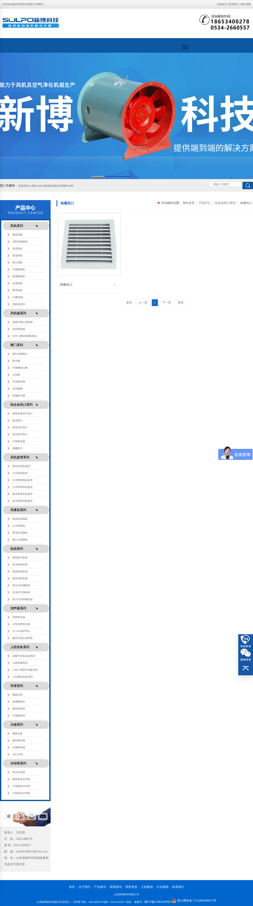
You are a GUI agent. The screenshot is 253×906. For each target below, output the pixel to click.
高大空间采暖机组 (22, 599)
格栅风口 (17, 448)
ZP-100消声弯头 (21, 631)
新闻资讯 (116, 887)
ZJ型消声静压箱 (21, 624)
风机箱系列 (18, 304)
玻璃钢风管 (18, 701)
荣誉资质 (131, 887)
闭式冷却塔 (18, 772)
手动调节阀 (18, 381)
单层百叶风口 (20, 427)
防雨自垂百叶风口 (22, 413)
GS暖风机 (17, 297)
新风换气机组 (20, 557)
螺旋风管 (17, 694)
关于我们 (84, 887)
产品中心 (204, 203)
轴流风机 (17, 234)
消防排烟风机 (20, 241)
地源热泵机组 (20, 571)
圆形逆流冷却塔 (21, 779)
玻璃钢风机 (18, 276)
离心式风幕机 (20, 539)
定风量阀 (17, 388)
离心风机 (17, 262)
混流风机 (17, 248)
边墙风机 (17, 283)
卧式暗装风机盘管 (22, 493)
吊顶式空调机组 (21, 592)
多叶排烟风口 (20, 353)
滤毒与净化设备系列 (23, 655)
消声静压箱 (18, 617)
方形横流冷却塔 (21, 786)
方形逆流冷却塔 (21, 793)
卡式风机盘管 (20, 473)
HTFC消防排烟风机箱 (24, 336)
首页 (72, 887)
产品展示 (100, 887)
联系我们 (234, 4)
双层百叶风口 (20, 434)
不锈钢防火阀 (20, 367)
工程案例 (147, 887)
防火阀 (16, 360)
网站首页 (189, 203)
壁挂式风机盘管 (21, 466)
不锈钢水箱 (18, 747)
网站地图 (246, 4)
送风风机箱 (18, 329)
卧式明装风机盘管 (22, 500)
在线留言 (222, 4)
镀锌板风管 (18, 708)
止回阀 (16, 374)
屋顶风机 (17, 255)
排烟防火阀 (18, 395)
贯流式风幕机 (20, 532)
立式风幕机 (18, 525)
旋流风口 (17, 420)
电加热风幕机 (20, 518)
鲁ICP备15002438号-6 (158, 901)
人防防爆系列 (20, 662)
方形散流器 (18, 441)
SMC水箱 (17, 754)
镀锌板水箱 (18, 740)
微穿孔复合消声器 (22, 638)
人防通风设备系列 (22, 676)
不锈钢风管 (18, 715)
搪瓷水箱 (17, 733)
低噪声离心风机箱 (22, 322)
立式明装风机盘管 (22, 487)
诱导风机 (17, 290)
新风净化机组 (20, 578)
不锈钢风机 (18, 269)
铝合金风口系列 (225, 203)
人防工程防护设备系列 (25, 669)
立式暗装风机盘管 (22, 480)
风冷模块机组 (20, 564)
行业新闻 (162, 887)
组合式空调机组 (21, 585)
